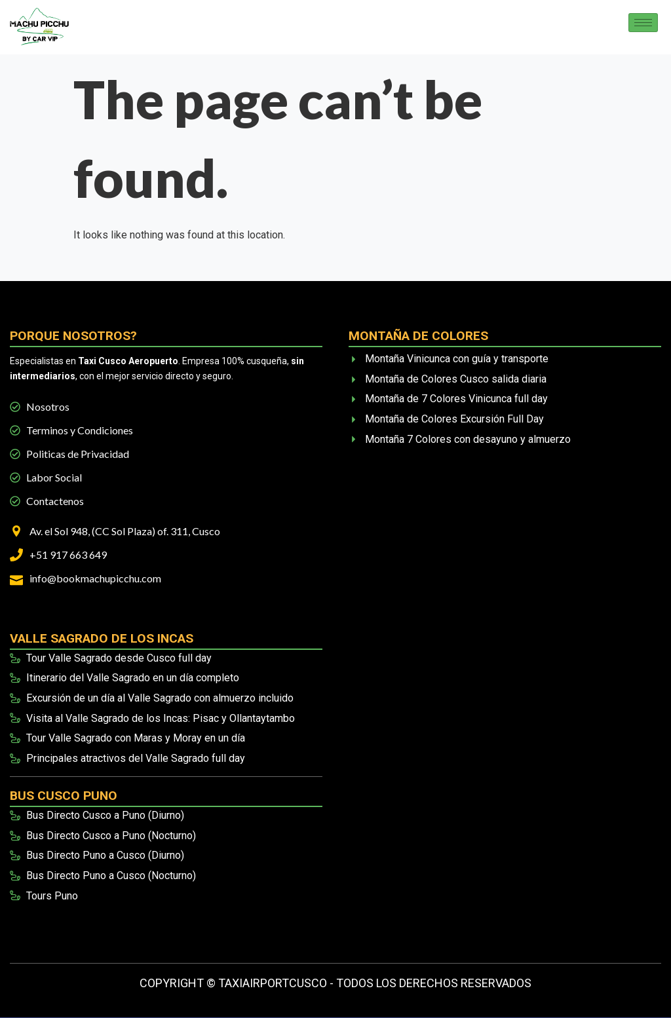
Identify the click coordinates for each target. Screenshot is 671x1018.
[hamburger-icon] (643, 22)
